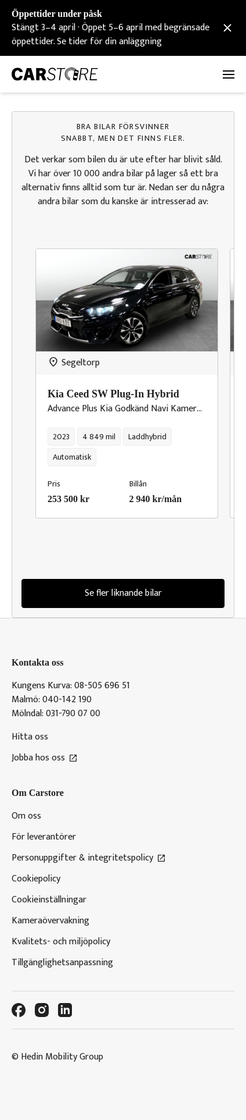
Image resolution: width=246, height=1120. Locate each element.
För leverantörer (44, 837)
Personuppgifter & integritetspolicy (89, 858)
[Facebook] (19, 1010)
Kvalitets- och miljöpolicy (61, 942)
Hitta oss (30, 737)
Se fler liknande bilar (123, 593)
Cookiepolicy (36, 879)
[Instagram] (42, 1010)
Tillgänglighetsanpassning (62, 963)
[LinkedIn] (65, 1010)
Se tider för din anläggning (109, 41)
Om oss (26, 816)
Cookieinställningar (49, 900)
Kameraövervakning (50, 921)
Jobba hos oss (45, 758)
